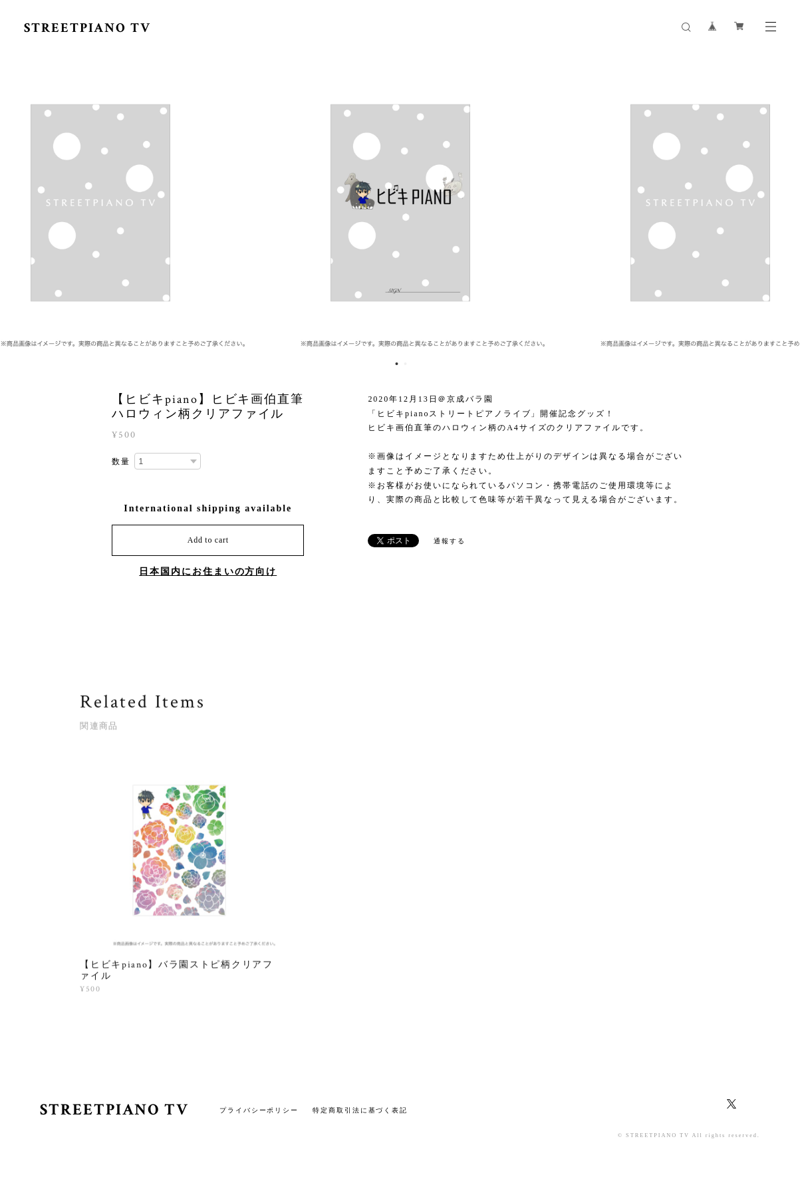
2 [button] (405, 363)
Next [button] (780, 202)
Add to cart (208, 540)
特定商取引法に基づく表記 (360, 1110)
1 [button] (397, 363)
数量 (121, 461)
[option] (400, 202)
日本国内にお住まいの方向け (208, 572)
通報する (450, 541)
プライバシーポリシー (259, 1110)
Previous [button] (20, 202)
